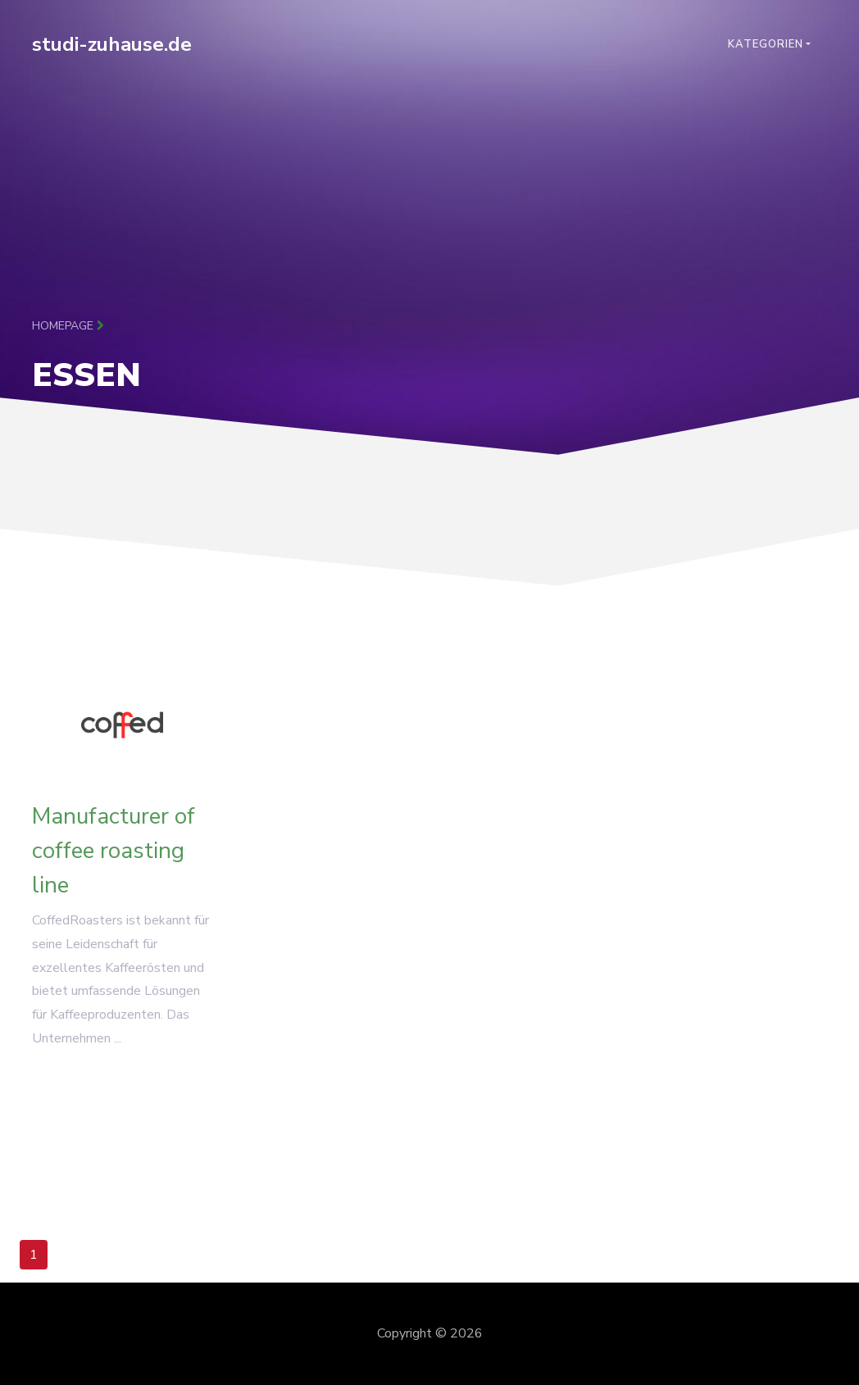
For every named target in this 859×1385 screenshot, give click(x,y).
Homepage (68, 326)
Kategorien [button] (765, 44)
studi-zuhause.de (112, 44)
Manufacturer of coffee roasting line (113, 856)
